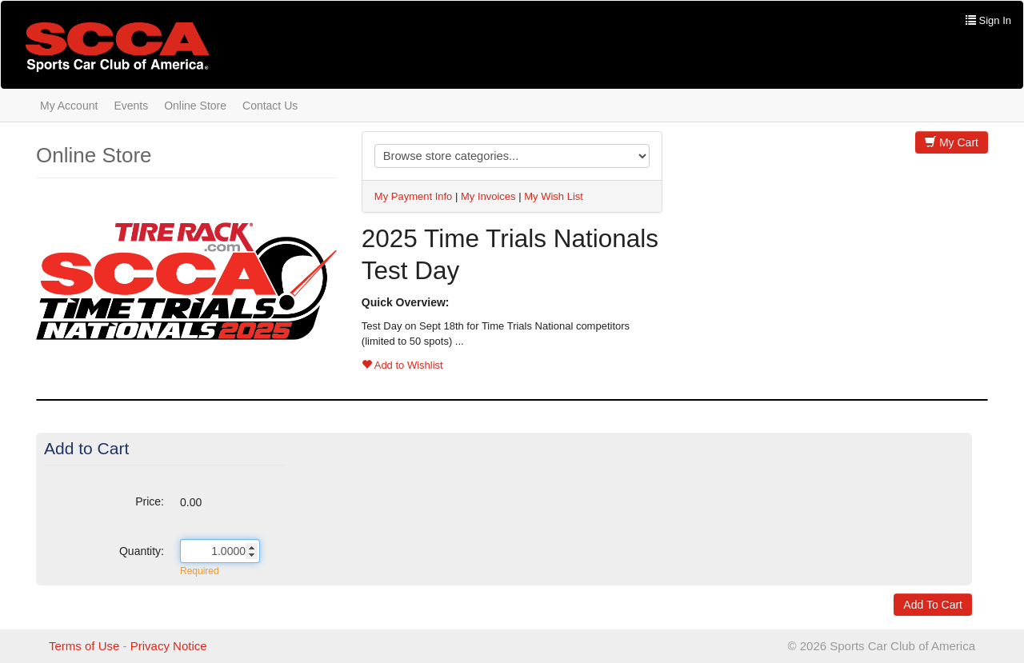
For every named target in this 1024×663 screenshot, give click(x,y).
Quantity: (141, 551)
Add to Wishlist (402, 365)
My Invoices (488, 196)
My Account (69, 105)
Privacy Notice (168, 646)
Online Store (195, 105)
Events (131, 105)
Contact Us (270, 105)
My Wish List (553, 196)
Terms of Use (84, 646)
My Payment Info (413, 196)
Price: (149, 501)
